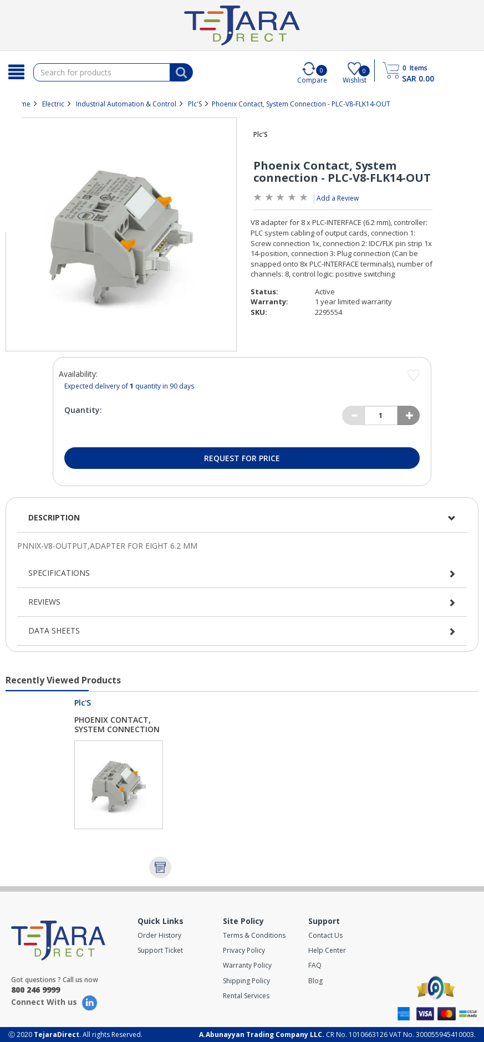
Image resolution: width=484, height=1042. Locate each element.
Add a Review (338, 198)
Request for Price (242, 458)
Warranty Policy (247, 965)
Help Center (327, 950)
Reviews (44, 601)
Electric (53, 104)
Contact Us (325, 935)
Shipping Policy (246, 980)
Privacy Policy (244, 950)
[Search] (17, 72)
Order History (159, 935)
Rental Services (246, 995)
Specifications (59, 573)
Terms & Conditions (254, 935)
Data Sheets (54, 630)
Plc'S (195, 104)
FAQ (315, 965)
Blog (315, 980)
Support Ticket (160, 950)
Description (54, 517)
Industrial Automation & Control (126, 104)
